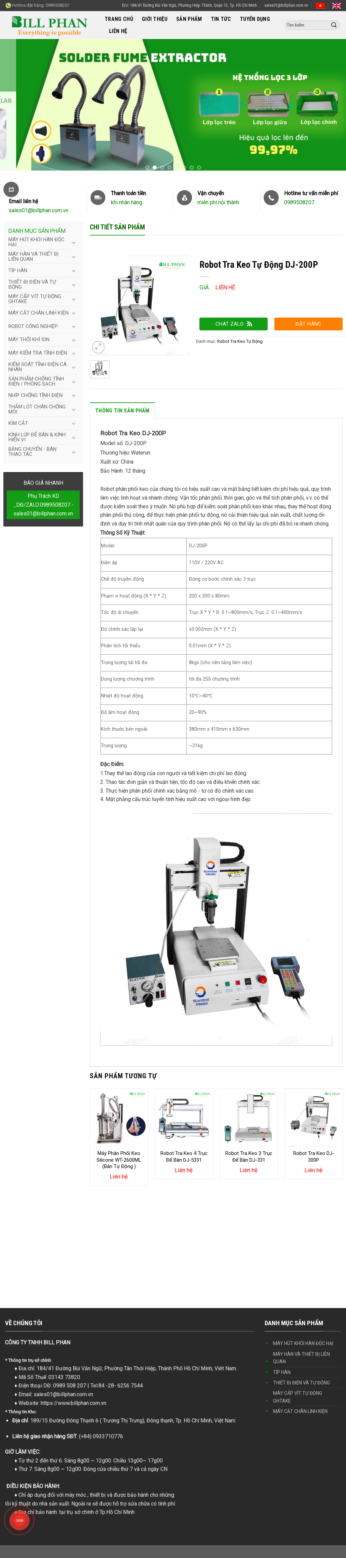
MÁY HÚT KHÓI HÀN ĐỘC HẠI (36, 242)
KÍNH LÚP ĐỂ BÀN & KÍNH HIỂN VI (37, 437)
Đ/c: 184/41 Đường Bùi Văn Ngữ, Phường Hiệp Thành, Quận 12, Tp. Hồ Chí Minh (189, 5)
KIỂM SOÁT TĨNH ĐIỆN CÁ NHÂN (37, 366)
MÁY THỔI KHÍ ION (28, 339)
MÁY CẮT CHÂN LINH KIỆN (38, 313)
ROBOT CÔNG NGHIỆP (33, 326)
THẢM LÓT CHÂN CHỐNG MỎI (37, 409)
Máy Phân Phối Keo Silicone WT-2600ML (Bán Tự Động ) (119, 1159)
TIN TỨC (221, 19)
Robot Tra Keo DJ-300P (313, 1156)
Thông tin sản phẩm (122, 410)
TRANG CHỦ (119, 19)
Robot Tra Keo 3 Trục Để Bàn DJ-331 (248, 1156)
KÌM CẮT (18, 423)
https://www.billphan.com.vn (73, 1403)
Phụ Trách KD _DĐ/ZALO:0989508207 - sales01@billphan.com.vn (43, 504)
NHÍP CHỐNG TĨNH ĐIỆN (35, 395)
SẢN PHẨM (189, 19)
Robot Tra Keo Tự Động (240, 341)
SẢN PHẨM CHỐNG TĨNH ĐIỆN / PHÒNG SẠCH (36, 381)
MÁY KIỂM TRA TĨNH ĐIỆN (37, 353)
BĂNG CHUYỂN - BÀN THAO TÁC (32, 451)
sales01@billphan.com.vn (286, 5)
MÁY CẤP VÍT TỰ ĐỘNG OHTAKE (34, 298)
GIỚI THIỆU (154, 19)
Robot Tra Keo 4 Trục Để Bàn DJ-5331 (183, 1156)
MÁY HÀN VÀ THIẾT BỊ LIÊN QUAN (33, 256)
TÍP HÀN (17, 270)
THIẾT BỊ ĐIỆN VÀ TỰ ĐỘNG (32, 284)
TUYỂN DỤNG (255, 19)
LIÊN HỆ (118, 31)
